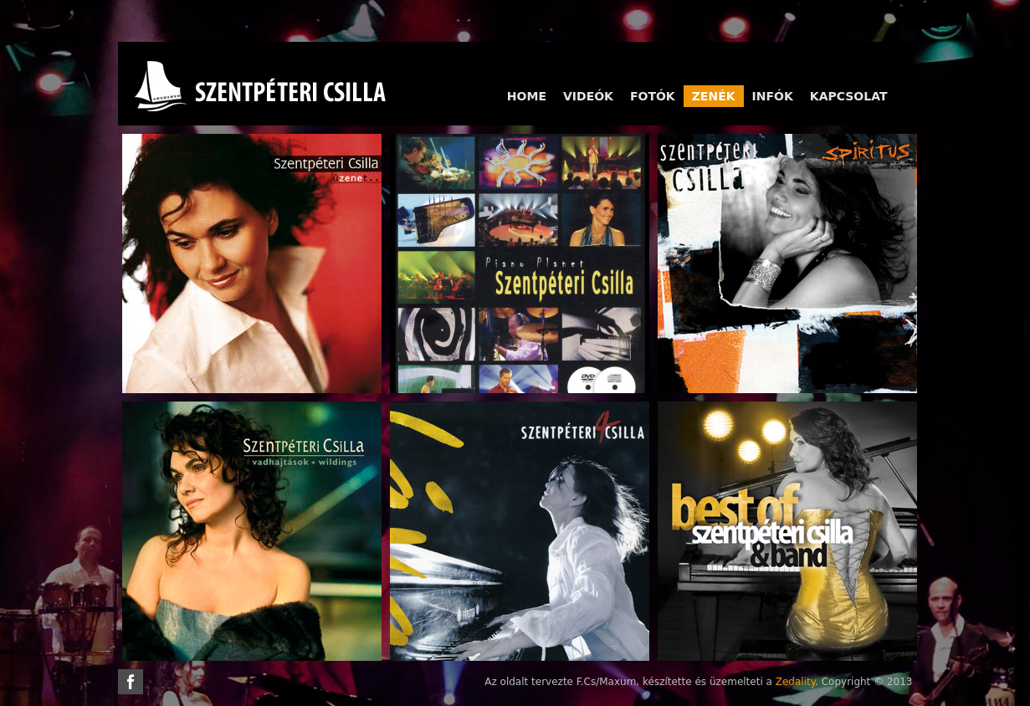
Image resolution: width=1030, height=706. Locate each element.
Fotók (652, 96)
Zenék (713, 96)
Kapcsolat (849, 96)
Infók (772, 96)
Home (526, 96)
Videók (588, 96)
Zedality (795, 682)
